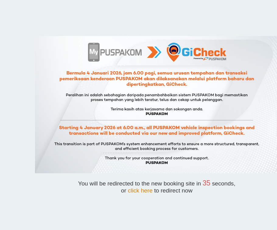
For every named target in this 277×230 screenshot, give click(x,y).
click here (140, 190)
